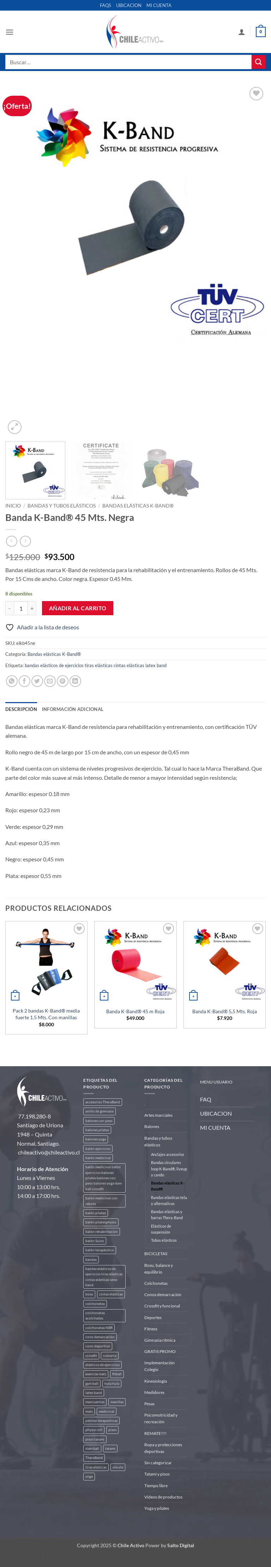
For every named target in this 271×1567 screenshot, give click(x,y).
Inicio (13, 506)
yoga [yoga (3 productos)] (89, 1476)
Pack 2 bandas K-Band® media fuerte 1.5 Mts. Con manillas (46, 1014)
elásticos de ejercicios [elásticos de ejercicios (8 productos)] (102, 1365)
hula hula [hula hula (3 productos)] (111, 1383)
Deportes (153, 1317)
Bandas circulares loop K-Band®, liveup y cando (169, 1168)
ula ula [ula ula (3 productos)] (118, 1467)
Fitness (150, 1328)
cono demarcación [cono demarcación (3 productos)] (100, 1337)
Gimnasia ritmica (159, 1340)
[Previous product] (25, 541)
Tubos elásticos (164, 1240)
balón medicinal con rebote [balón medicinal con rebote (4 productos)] (101, 1200)
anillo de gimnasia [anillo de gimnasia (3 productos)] (99, 1111)
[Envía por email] (50, 681)
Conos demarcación (162, 1294)
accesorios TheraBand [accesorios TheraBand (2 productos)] (102, 1102)
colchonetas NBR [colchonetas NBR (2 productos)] (99, 1328)
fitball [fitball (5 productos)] (117, 1374)
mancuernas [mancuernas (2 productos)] (94, 1402)
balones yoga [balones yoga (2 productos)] (95, 1139)
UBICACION (128, 5)
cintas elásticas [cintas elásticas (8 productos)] (111, 1294)
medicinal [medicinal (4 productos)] (106, 1411)
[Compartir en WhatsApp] (12, 681)
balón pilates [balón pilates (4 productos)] (95, 1213)
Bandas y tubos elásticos (62, 506)
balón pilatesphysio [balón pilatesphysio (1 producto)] (100, 1222)
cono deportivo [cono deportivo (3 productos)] (97, 1346)
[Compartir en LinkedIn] (75, 681)
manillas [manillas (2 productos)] (117, 1402)
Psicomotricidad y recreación (160, 1418)
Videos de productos (163, 1497)
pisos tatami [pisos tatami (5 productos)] (94, 1439)
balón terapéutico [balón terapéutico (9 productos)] (99, 1250)
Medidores (154, 1392)
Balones (151, 1126)
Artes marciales (158, 1115)
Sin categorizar (158, 1462)
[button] (9, 32)
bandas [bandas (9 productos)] (91, 1260)
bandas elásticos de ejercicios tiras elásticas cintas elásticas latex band (96, 665)
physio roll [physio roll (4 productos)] (93, 1430)
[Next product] (11, 541)
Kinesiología (155, 1381)
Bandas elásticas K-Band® (138, 506)
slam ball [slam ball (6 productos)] (92, 1448)
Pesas (149, 1403)
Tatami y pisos (157, 1474)
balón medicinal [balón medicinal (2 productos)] (98, 1158)
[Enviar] (259, 62)
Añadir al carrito (78, 608)
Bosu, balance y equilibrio (158, 1269)
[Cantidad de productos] (21, 608)
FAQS (105, 5)
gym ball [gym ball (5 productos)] (91, 1383)
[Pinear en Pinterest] (62, 681)
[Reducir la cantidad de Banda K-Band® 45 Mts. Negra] (9, 608)
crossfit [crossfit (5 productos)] (91, 1356)
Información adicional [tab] (72, 709)
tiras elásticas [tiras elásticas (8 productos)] (96, 1467)
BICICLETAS (155, 1253)
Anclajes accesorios (167, 1154)
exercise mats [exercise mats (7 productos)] (95, 1374)
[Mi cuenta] (241, 32)
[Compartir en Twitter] (37, 681)
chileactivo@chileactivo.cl (49, 1152)
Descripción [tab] (21, 709)
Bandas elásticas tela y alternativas (169, 1200)
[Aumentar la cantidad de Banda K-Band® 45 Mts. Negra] (32, 608)
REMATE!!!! (155, 1433)
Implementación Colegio (159, 1366)
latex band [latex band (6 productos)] (93, 1393)
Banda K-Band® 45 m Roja (135, 1011)
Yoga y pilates (156, 1508)
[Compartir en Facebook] (24, 681)
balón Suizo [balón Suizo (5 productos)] (94, 1241)
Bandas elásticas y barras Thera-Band (167, 1214)
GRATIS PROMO (160, 1351)
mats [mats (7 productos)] (89, 1411)
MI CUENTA (158, 5)
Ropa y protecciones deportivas (163, 1448)
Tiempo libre (156, 1485)
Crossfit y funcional (162, 1305)
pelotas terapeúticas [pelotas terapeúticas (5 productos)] (101, 1421)
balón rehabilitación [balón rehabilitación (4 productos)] (101, 1232)
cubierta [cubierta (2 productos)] (109, 1356)
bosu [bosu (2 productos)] (89, 1294)
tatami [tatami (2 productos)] (110, 1448)
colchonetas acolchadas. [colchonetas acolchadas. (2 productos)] (95, 1315)
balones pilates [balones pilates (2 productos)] (97, 1130)
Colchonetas (156, 1283)
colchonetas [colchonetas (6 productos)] (95, 1304)
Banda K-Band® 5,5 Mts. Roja (224, 1011)
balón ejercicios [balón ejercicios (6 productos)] (97, 1149)
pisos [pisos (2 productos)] (112, 1430)
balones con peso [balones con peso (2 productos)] (99, 1121)
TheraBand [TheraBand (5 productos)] (94, 1458)
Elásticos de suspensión (161, 1229)
